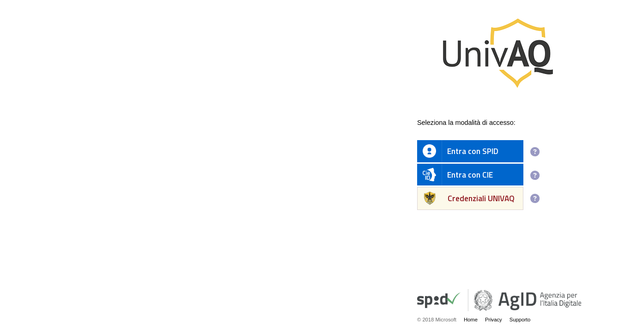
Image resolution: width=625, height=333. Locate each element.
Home (471, 319)
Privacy (493, 319)
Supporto (520, 319)
